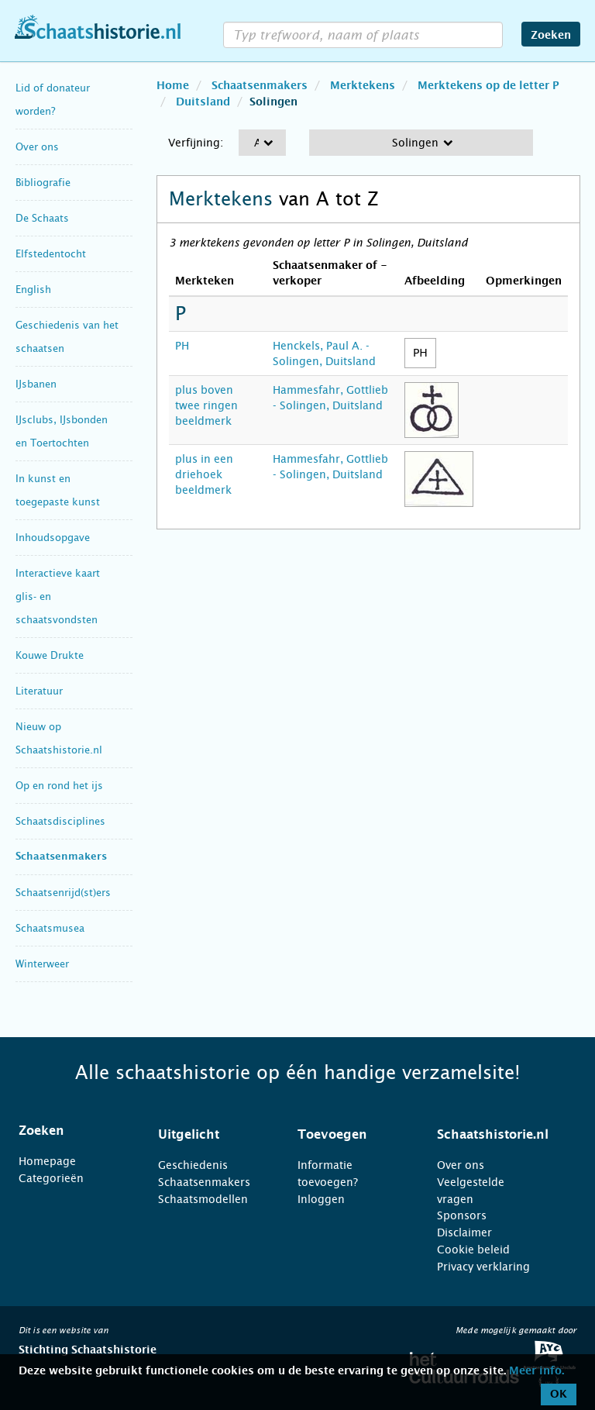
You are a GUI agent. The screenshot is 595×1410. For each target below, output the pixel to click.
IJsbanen (36, 384)
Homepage (47, 1161)
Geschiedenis (193, 1165)
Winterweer (42, 964)
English (33, 289)
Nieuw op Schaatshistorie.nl (58, 738)
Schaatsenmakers (61, 857)
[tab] (69, 1131)
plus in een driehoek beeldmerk (204, 474)
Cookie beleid (473, 1249)
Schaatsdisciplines (60, 821)
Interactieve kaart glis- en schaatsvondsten (57, 596)
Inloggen (321, 1199)
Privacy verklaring (483, 1266)
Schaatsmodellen (203, 1199)
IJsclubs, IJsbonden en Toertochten (61, 431)
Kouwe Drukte (49, 655)
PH (182, 346)
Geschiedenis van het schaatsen (67, 336)
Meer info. (536, 1371)
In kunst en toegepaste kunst (57, 490)
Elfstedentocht (50, 254)
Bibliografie (43, 182)
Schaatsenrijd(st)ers (63, 892)
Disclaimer (464, 1232)
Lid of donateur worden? (52, 99)
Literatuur (39, 691)
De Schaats (42, 218)
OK (558, 1394)
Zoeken (551, 35)
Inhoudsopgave (52, 537)
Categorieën (51, 1178)
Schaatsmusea (49, 928)
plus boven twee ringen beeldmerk (206, 405)
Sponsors (462, 1215)
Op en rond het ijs (59, 785)
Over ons (37, 147)
